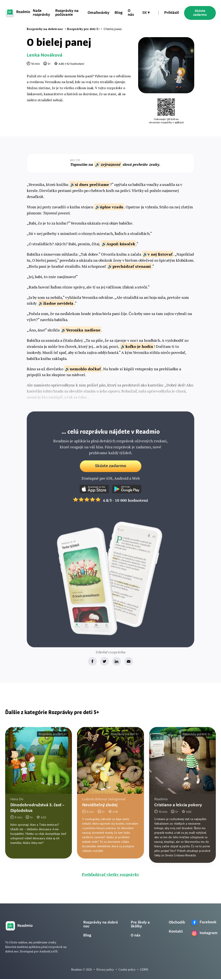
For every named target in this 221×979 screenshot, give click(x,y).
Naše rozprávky (41, 13)
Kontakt (176, 932)
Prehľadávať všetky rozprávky (110, 874)
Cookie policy (127, 969)
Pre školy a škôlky (140, 924)
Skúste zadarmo (200, 13)
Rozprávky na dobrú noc (100, 924)
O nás (131, 13)
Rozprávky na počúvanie (67, 13)
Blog (119, 13)
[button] (146, 13)
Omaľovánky (98, 13)
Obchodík (177, 922)
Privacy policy (105, 969)
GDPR (144, 969)
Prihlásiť (171, 13)
